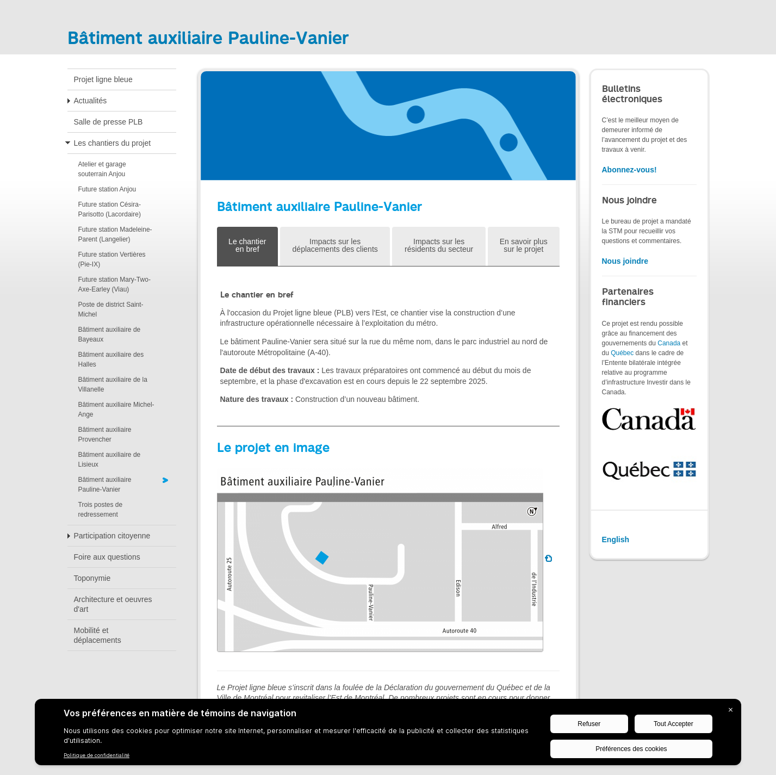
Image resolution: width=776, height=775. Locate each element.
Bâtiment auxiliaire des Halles (111, 359)
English (616, 539)
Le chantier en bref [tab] (247, 245)
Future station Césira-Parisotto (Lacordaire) (109, 209)
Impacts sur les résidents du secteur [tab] (439, 245)
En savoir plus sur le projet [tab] (524, 245)
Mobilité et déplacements (97, 635)
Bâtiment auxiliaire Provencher (105, 434)
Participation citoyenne (112, 535)
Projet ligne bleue (103, 79)
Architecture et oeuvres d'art (113, 604)
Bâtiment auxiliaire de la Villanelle (112, 384)
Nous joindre (625, 261)
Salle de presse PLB (108, 121)
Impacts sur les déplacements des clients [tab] (335, 245)
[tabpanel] (388, 346)
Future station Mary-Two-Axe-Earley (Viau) (114, 284)
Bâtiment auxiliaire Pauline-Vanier (105, 484)
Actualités (90, 100)
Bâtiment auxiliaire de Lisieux (109, 459)
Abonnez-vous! (629, 169)
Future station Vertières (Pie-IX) (112, 259)
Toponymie (92, 578)
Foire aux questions (107, 557)
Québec (622, 353)
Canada (668, 343)
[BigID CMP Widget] (388, 735)
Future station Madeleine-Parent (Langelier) (115, 234)
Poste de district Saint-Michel (111, 309)
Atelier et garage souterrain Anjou (102, 169)
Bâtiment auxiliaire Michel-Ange (116, 409)
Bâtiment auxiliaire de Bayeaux (109, 334)
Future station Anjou (107, 189)
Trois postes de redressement (100, 509)
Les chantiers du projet (112, 143)
